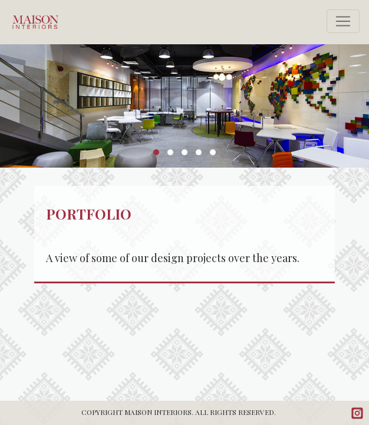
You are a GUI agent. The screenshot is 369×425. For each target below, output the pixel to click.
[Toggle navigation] (343, 21)
